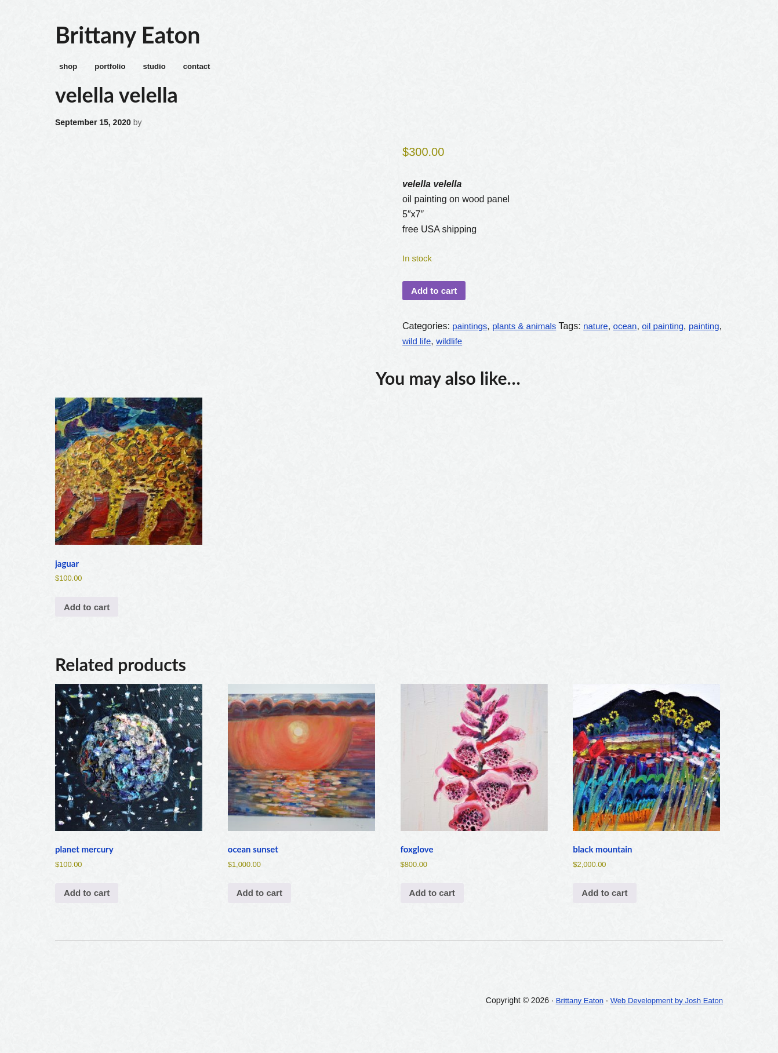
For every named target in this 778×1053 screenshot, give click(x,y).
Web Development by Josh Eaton (662, 1016)
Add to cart (436, 296)
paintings (470, 333)
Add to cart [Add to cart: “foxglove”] (434, 908)
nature (603, 333)
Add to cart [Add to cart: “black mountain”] (606, 908)
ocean (634, 333)
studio (156, 70)
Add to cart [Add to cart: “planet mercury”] (88, 908)
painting (418, 348)
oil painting (674, 333)
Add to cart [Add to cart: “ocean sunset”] (261, 908)
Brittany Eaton (132, 35)
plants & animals (528, 333)
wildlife (489, 348)
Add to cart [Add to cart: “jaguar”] (88, 618)
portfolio (109, 70)
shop (64, 70)
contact (201, 70)
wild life (455, 348)
